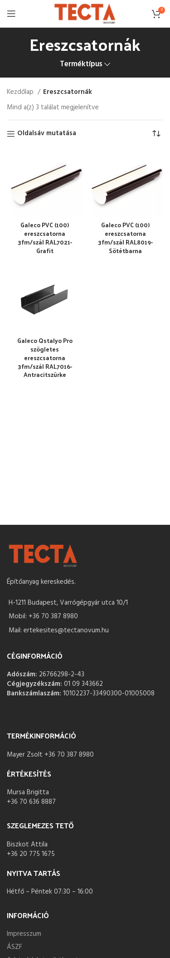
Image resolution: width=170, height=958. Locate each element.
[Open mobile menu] (11, 14)
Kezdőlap (21, 92)
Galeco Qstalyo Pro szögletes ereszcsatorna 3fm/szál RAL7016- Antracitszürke (45, 358)
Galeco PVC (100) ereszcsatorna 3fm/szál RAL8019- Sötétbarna (125, 237)
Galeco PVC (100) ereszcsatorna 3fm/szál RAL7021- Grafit (45, 237)
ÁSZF (14, 947)
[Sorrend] (156, 134)
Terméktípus (81, 64)
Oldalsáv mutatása (46, 134)
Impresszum (24, 934)
